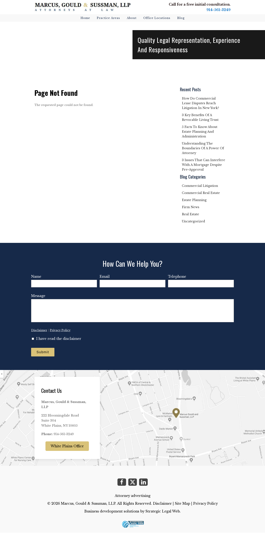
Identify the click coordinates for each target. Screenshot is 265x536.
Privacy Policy (60, 333)
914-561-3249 (219, 10)
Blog (181, 18)
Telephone (177, 277)
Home (85, 18)
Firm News (190, 207)
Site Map (182, 507)
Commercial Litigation (200, 186)
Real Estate (190, 214)
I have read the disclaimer (58, 342)
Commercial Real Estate (201, 193)
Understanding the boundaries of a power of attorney (203, 148)
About (132, 18)
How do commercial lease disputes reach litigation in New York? (200, 103)
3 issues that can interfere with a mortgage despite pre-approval (203, 164)
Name (36, 277)
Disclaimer (39, 333)
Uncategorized (193, 221)
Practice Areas (108, 18)
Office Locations (156, 18)
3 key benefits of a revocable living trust (200, 117)
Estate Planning (194, 200)
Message (38, 296)
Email (105, 277)
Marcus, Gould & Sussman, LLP (88, 507)
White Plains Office (67, 449)
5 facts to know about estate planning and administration (199, 131)
